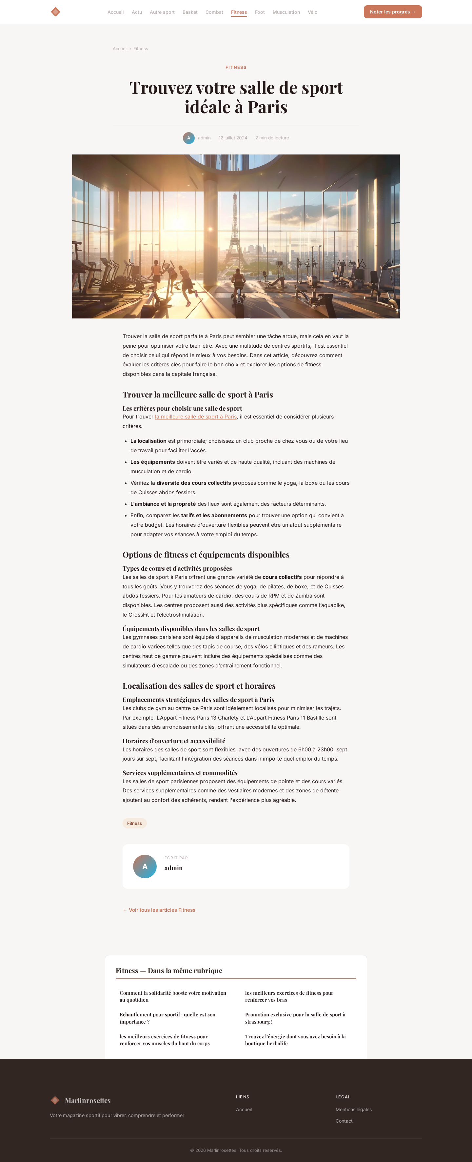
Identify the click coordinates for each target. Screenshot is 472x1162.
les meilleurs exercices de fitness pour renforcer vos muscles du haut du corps (165, 1040)
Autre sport (162, 11)
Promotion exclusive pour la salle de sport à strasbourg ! (295, 1018)
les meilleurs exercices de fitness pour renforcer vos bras (289, 996)
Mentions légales (354, 1109)
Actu (137, 11)
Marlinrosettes (80, 1100)
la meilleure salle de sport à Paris (196, 416)
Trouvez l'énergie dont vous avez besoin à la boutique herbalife (295, 1040)
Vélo (313, 11)
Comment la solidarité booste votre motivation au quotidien (173, 996)
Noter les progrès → (393, 11)
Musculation (286, 11)
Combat (214, 11)
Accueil (116, 11)
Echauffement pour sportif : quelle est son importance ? (167, 1018)
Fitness (239, 11)
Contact (344, 1121)
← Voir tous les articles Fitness (159, 910)
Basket (190, 11)
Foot (260, 11)
